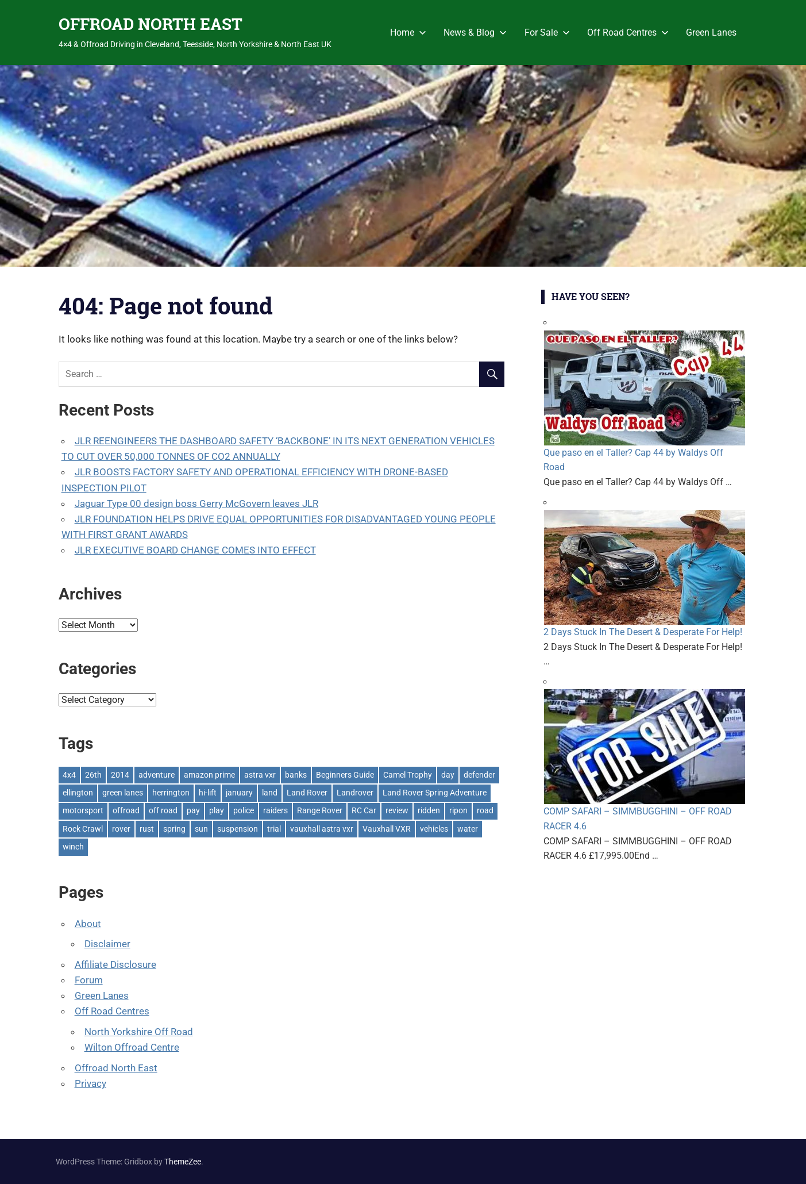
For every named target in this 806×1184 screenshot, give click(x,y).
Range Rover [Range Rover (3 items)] (319, 810)
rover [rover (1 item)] (121, 828)
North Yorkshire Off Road (138, 1031)
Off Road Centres (628, 32)
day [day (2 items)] (447, 774)
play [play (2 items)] (216, 810)
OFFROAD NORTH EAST (150, 23)
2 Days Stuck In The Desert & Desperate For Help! (642, 631)
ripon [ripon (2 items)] (458, 810)
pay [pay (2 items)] (193, 810)
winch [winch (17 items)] (73, 846)
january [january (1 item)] (239, 792)
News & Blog (475, 32)
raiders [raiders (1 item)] (275, 810)
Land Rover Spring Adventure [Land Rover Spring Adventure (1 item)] (435, 792)
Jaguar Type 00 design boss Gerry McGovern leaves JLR (196, 503)
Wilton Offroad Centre (131, 1047)
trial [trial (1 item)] (274, 828)
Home (408, 32)
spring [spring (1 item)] (174, 828)
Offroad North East (116, 1068)
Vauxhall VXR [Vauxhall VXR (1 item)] (386, 828)
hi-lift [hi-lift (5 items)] (208, 792)
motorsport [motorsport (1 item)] (83, 810)
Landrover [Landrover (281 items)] (355, 792)
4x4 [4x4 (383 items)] (69, 774)
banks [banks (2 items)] (296, 774)
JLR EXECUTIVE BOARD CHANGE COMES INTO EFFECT (195, 550)
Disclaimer (107, 943)
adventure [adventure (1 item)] (156, 774)
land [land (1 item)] (269, 792)
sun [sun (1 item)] (201, 828)
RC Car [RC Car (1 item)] (364, 810)
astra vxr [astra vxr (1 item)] (260, 774)
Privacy (90, 1083)
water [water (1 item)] (467, 828)
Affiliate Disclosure (115, 964)
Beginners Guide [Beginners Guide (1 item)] (345, 774)
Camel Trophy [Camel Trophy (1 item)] (407, 774)
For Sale (547, 32)
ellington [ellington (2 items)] (78, 792)
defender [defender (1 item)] (479, 774)
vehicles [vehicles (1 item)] (434, 828)
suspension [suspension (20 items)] (237, 828)
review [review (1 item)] (396, 810)
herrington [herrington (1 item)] (171, 792)
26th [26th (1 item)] (93, 774)
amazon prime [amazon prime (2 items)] (209, 774)
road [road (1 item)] (485, 810)
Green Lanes (711, 32)
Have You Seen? (591, 296)
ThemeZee (182, 1161)
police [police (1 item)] (243, 810)
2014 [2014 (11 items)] (120, 774)
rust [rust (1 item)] (147, 828)
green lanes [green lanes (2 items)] (122, 792)
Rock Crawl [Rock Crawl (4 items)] (83, 828)
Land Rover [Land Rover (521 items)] (307, 792)
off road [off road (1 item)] (163, 810)
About (88, 923)
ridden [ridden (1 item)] (429, 810)
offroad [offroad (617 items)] (126, 810)
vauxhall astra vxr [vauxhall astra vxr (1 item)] (321, 828)
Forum (89, 980)
